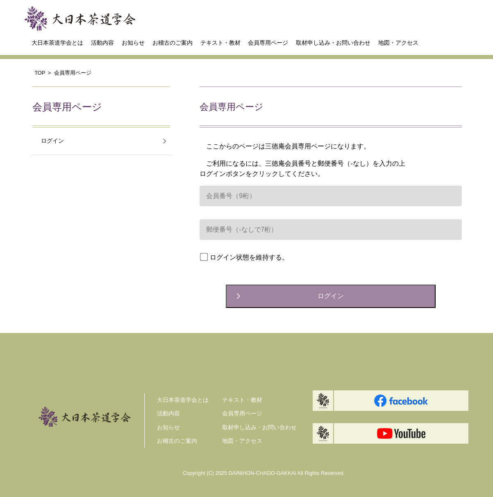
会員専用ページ (268, 42)
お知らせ (133, 42)
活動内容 (102, 42)
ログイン (52, 141)
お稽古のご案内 (172, 42)
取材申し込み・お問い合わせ (333, 42)
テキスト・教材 (220, 42)
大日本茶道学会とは (57, 42)
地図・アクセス (398, 42)
